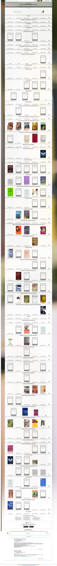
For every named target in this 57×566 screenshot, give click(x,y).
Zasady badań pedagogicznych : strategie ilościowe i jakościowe (29, 517)
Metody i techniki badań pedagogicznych (18, 517)
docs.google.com (30, 556)
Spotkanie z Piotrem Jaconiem (18, 550)
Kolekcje (21, 12)
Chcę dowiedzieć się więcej (25, 565)
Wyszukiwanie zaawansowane (16, 12)
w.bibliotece (25, 531)
